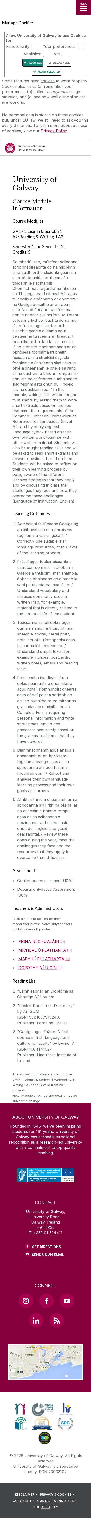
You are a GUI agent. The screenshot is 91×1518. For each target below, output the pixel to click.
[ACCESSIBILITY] (45, 1507)
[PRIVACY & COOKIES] (58, 1494)
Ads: (57, 53)
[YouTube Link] (67, 1300)
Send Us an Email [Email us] (48, 1255)
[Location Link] (45, 1376)
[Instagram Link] (26, 1300)
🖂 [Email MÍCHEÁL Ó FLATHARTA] (69, 950)
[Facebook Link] (46, 1300)
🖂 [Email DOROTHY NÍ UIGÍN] (60, 967)
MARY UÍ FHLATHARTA (41, 958)
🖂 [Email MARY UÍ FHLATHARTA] (68, 958)
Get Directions (46, 1247)
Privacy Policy (54, 130)
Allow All (35, 62)
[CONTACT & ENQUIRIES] (57, 1501)
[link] (20, 1409)
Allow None (61, 62)
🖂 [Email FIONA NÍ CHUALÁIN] (62, 941)
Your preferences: (59, 46)
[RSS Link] (57, 1320)
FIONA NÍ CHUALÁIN (38, 941)
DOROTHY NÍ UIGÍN (37, 967)
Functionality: (18, 46)
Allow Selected (48, 71)
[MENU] (83, 7)
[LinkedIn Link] (36, 1320)
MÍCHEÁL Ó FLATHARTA (42, 950)
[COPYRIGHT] (24, 1501)
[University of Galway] (25, 149)
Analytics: (32, 53)
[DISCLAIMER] (27, 1494)
